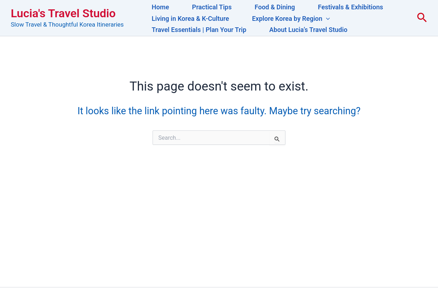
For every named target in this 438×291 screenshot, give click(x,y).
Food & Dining (275, 7)
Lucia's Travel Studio (63, 13)
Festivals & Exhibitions (350, 7)
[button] (326, 18)
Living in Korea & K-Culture (190, 18)
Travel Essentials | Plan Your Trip (199, 29)
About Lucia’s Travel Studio (308, 29)
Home (160, 7)
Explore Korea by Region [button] (291, 18)
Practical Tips (212, 7)
